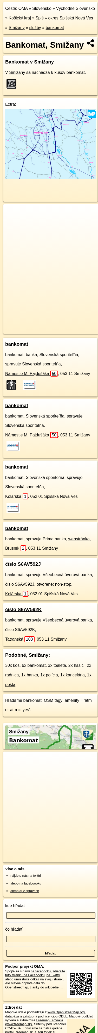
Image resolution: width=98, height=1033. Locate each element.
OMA (23, 8)
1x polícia (49, 675)
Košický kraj (20, 18)
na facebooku (41, 971)
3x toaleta (57, 665)
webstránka (79, 539)
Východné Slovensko (75, 8)
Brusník (15, 548)
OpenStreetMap (41, 325)
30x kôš (12, 665)
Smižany (16, 27)
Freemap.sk (68, 325)
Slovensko (41, 8)
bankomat (55, 27)
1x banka (29, 675)
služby (35, 27)
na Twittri (53, 975)
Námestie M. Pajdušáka (31, 374)
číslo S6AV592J (23, 564)
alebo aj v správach (24, 891)
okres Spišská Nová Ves (70, 18)
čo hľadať (14, 929)
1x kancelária (72, 675)
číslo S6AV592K (23, 609)
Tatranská (20, 639)
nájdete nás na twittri (25, 876)
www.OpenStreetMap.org (66, 1012)
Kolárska (16, 496)
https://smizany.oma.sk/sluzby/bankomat (32, 329)
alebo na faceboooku (25, 883)
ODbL (62, 1016)
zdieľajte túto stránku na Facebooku (35, 973)
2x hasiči (76, 665)
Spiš (40, 18)
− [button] (12, 221)
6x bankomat (34, 665)
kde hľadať (15, 905)
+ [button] (12, 213)
